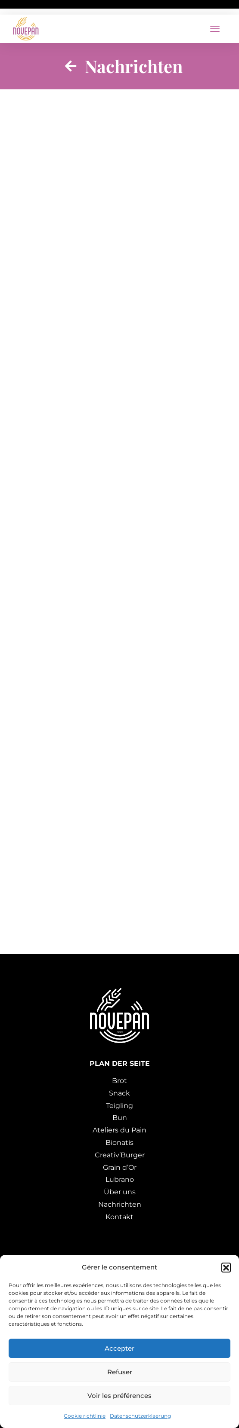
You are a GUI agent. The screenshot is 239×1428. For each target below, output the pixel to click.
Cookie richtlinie (85, 1416)
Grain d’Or (120, 1167)
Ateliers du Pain (119, 1130)
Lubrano (120, 1179)
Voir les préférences (119, 1395)
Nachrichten (119, 1204)
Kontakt (119, 1217)
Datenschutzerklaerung (140, 1416)
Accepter (119, 1348)
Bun (119, 1118)
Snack (119, 1093)
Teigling (119, 1106)
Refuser (119, 1372)
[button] (226, 1267)
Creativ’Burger (120, 1155)
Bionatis (119, 1142)
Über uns (120, 1192)
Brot (119, 1081)
